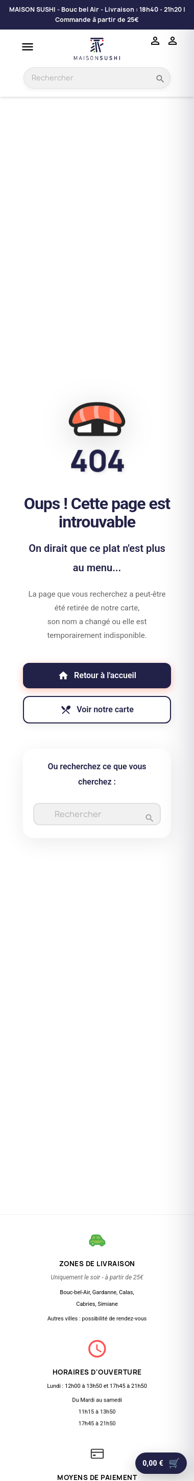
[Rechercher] (97, 815)
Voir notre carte (97, 709)
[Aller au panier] (161, 1463)
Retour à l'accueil (97, 675)
